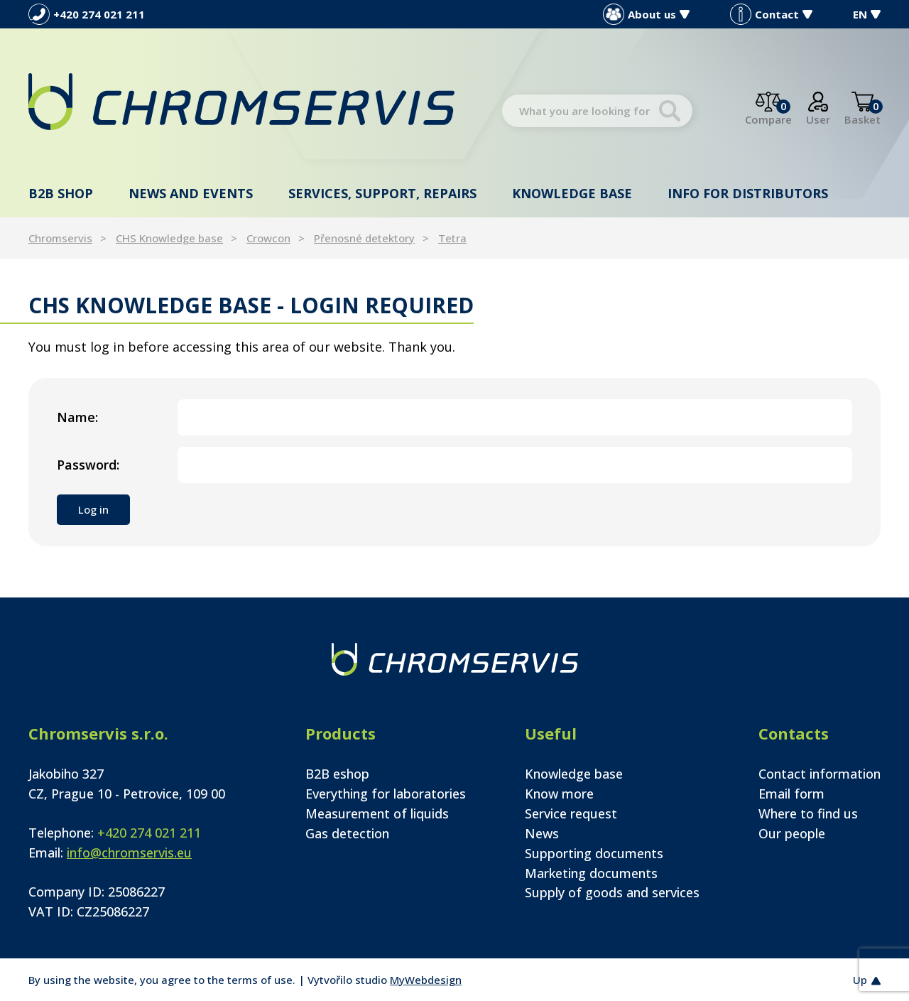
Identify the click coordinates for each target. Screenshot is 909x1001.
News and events (191, 193)
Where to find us (808, 813)
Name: (77, 417)
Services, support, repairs (382, 193)
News (542, 833)
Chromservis (60, 238)
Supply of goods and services (612, 892)
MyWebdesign (426, 980)
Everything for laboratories (385, 793)
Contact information (819, 773)
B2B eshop (337, 773)
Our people (791, 833)
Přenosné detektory (364, 238)
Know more (559, 793)
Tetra (452, 238)
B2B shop (60, 193)
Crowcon (268, 238)
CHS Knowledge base (169, 238)
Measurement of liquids (377, 813)
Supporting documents (594, 853)
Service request (571, 813)
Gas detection (347, 833)
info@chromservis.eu (129, 852)
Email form (791, 793)
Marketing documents (591, 873)
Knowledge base (572, 193)
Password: (88, 464)
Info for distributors (748, 193)
